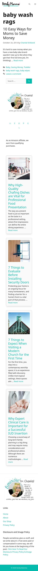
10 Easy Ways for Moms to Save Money (17, 33)
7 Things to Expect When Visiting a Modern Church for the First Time (18, 349)
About (5, 517)
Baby (8, 67)
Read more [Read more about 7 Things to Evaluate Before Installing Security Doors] (13, 302)
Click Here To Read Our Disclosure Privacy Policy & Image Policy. (17, 552)
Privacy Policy (9, 525)
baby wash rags (12, 70)
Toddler (27, 67)
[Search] (29, 81)
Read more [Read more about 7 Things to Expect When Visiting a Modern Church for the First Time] (18, 381)
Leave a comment (13, 74)
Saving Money (17, 67)
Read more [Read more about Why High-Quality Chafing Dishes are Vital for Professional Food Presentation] (13, 230)
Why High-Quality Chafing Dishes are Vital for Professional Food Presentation (19, 196)
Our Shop (7, 521)
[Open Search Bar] (29, 4)
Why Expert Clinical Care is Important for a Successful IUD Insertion (18, 425)
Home (5, 514)
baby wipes (25, 70)
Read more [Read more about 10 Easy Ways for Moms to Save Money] (18, 60)
